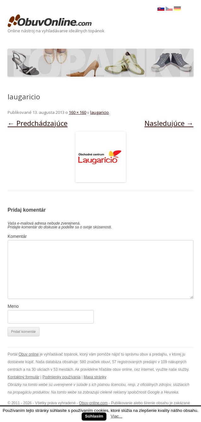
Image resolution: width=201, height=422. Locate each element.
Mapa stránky (95, 377)
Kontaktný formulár (23, 377)
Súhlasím (94, 416)
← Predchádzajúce (38, 123)
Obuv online (29, 354)
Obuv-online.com (93, 403)
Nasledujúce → (169, 123)
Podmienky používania (62, 377)
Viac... (116, 416)
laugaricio (99, 112)
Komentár (17, 236)
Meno (13, 306)
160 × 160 (77, 112)
